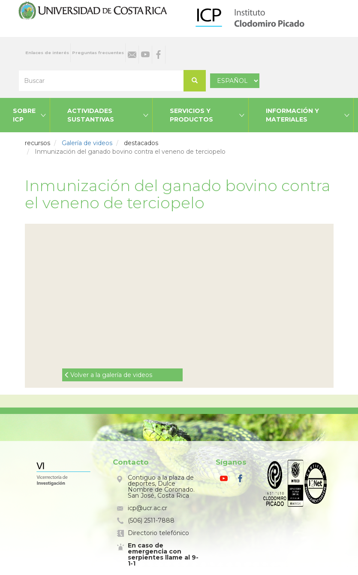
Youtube (145, 54)
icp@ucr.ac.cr (147, 508)
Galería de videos (87, 143)
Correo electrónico (132, 54)
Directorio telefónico (158, 533)
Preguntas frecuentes (98, 52)
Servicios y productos (191, 115)
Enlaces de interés (47, 52)
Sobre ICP (24, 115)
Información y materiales (292, 115)
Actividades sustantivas (90, 115)
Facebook (158, 54)
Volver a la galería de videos (111, 375)
